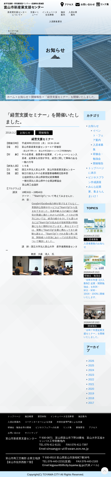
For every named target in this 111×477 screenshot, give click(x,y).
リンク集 (67, 427)
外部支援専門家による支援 (69, 422)
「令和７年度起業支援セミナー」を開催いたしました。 (94, 333)
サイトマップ (31, 433)
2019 (91, 393)
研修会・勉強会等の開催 (19, 427)
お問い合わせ (14, 433)
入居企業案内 (73, 13)
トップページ (14, 416)
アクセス (93, 427)
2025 (91, 365)
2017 (91, 402)
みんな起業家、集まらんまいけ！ (96, 191)
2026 (91, 360)
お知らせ (93, 126)
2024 (91, 370)
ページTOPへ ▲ (105, 471)
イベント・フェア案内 (98, 135)
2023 (91, 374)
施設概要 (29, 416)
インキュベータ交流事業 (49, 13)
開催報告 (98, 163)
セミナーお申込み (13, 32)
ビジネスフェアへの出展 (47, 427)
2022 (91, 379)
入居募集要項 (55, 21)
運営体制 (42, 416)
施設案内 (63, 13)
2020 (91, 388)
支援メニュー (34, 13)
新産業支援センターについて (17, 13)
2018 (91, 398)
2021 (91, 384)
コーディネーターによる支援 (38, 422)
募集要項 (80, 427)
